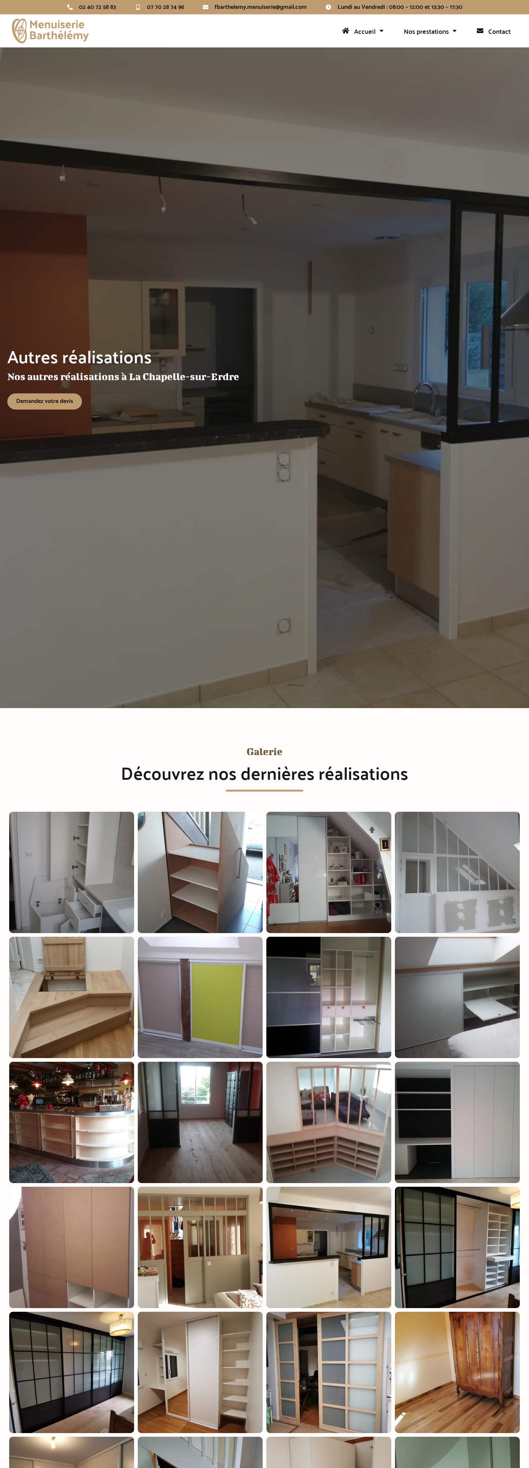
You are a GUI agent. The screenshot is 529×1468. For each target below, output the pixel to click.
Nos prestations (430, 31)
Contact (494, 31)
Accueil (363, 31)
